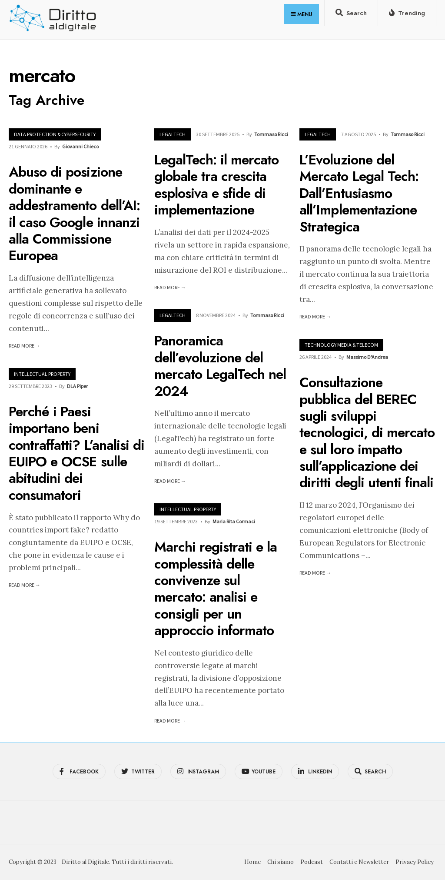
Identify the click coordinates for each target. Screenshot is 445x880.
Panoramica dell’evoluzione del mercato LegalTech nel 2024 (220, 366)
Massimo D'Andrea (367, 357)
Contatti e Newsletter (359, 862)
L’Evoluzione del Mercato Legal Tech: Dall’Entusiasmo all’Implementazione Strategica (358, 193)
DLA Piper (77, 386)
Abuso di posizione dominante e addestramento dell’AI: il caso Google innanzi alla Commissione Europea (74, 214)
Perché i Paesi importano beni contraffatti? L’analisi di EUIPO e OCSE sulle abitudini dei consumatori (76, 453)
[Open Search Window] (351, 14)
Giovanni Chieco (80, 146)
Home (252, 862)
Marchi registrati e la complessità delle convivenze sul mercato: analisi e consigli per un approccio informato (215, 588)
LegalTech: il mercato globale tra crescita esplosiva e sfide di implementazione (216, 185)
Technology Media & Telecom (341, 344)
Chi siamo (280, 862)
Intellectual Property (42, 374)
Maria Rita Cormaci (234, 521)
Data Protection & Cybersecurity (55, 134)
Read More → (24, 345)
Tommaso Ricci (271, 134)
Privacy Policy (414, 862)
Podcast (311, 862)
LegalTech (172, 134)
